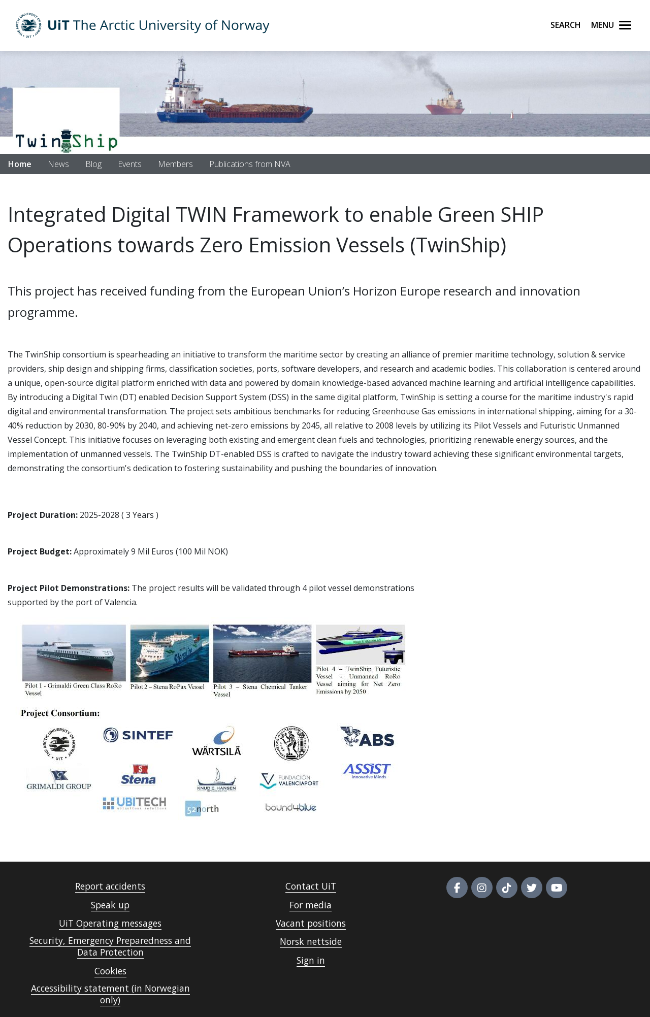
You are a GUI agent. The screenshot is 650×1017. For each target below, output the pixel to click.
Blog (93, 164)
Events (130, 164)
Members (175, 164)
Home (19, 164)
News (58, 164)
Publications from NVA (249, 164)
